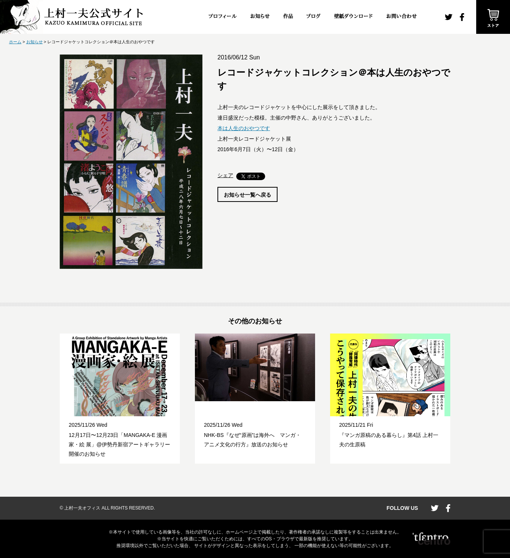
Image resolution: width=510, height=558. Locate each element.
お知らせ (34, 41)
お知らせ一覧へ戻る (247, 195)
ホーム (15, 41)
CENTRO (431, 538)
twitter (449, 17)
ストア (493, 17)
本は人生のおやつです (243, 128)
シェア (225, 175)
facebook (462, 17)
